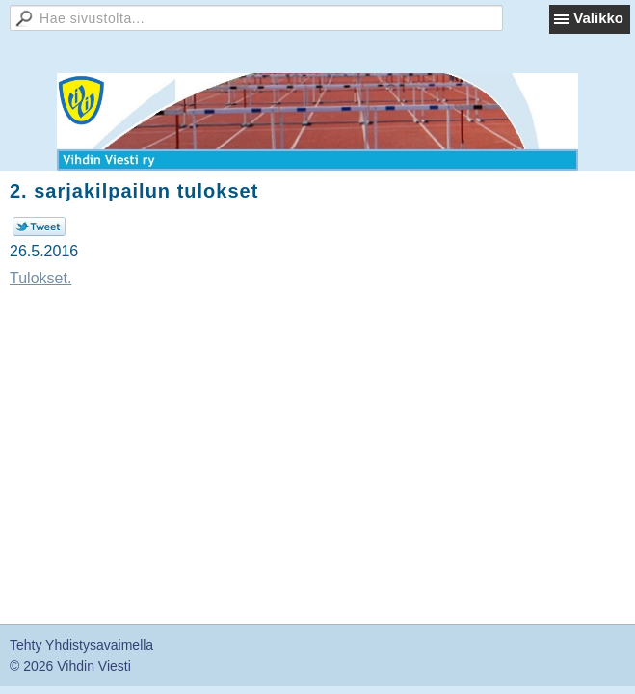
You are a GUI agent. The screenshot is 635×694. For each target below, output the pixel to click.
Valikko (598, 18)
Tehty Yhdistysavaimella (81, 645)
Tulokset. (40, 278)
